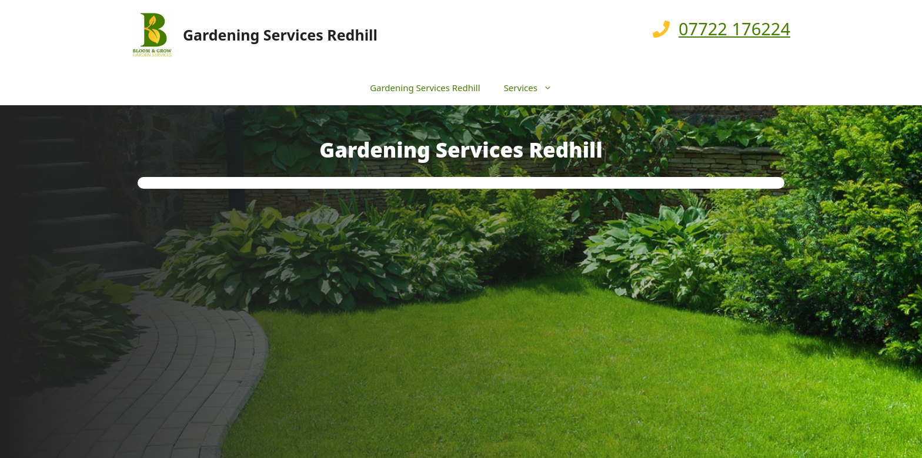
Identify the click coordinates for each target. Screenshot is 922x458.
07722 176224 (734, 28)
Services (534, 87)
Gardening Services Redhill (280, 35)
